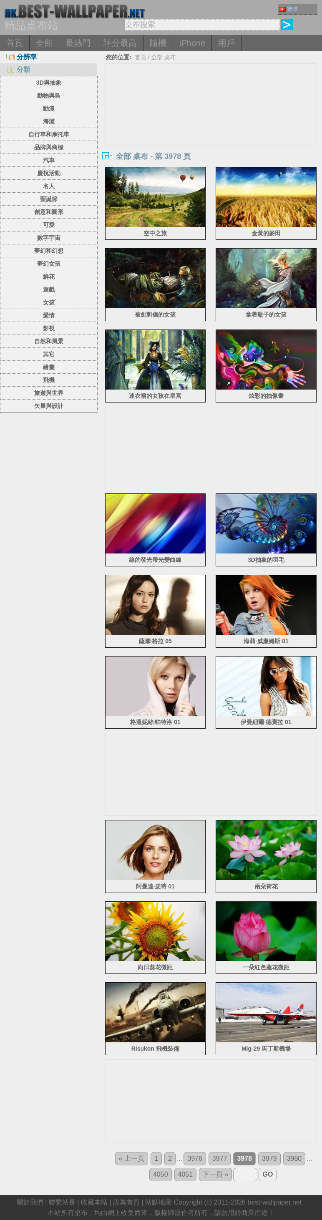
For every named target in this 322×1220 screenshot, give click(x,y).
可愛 (49, 224)
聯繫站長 (62, 1202)
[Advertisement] (211, 126)
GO (267, 1174)
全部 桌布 (163, 57)
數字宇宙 (48, 237)
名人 (49, 186)
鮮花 (49, 276)
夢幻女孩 (48, 263)
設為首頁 (126, 1202)
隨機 (158, 43)
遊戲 (49, 289)
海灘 (49, 121)
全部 (44, 43)
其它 (49, 354)
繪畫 (49, 367)
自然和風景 (48, 341)
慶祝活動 (48, 173)
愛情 (49, 315)
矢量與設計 (48, 405)
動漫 (49, 108)
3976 (194, 1158)
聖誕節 (49, 199)
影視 (49, 328)
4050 (160, 1174)
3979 (269, 1158)
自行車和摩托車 (48, 134)
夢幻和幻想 (48, 250)
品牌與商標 (48, 147)
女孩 (49, 302)
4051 (185, 1174)
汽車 (49, 160)
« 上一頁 (131, 1158)
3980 (294, 1158)
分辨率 (21, 56)
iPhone (192, 43)
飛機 (49, 380)
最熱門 (78, 43)
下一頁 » (215, 1174)
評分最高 (120, 43)
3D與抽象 (48, 82)
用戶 (226, 43)
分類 (18, 69)
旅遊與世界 (48, 393)
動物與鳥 (48, 95)
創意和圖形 (48, 212)
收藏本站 (94, 1202)
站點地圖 (158, 1202)
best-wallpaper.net (274, 1202)
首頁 (14, 43)
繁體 (288, 9)
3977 (219, 1158)
